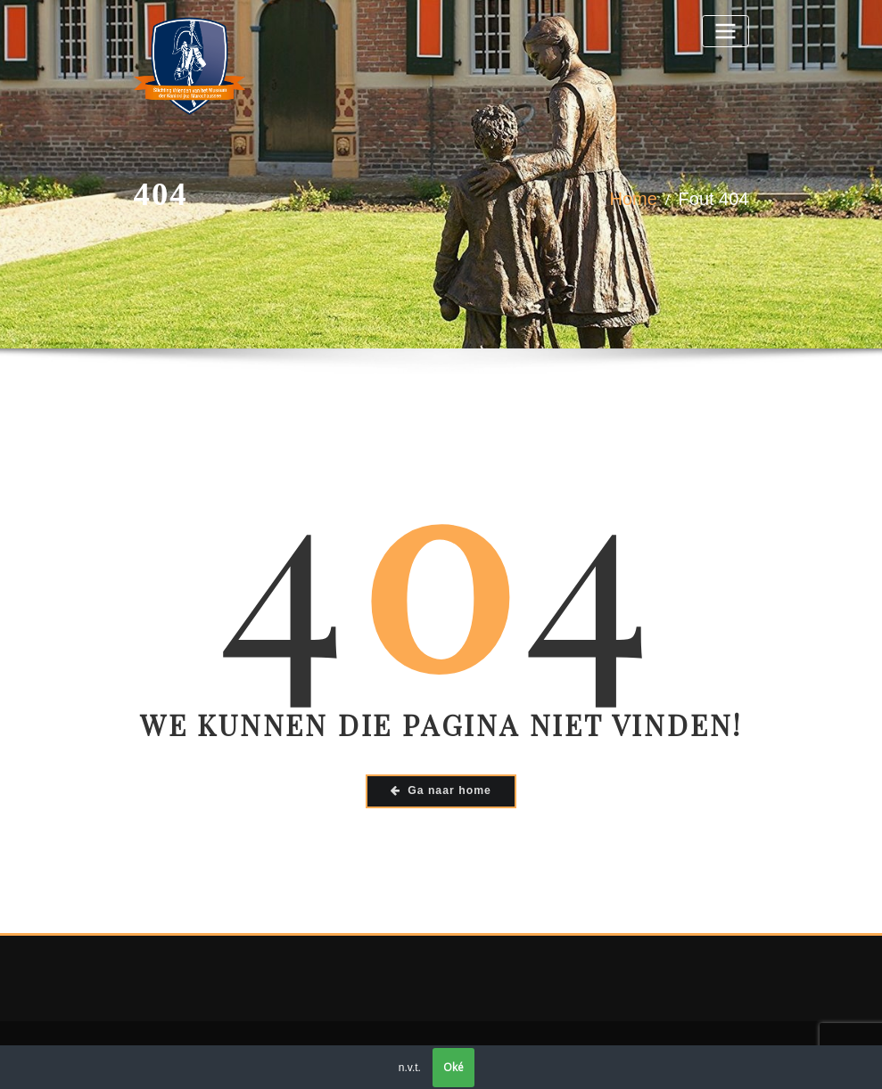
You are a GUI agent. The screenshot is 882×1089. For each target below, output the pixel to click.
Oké (453, 1067)
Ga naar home (441, 790)
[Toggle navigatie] (725, 30)
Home (633, 199)
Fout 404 (714, 199)
